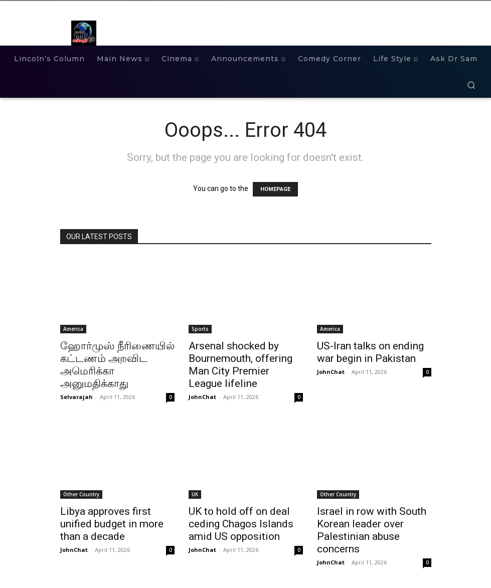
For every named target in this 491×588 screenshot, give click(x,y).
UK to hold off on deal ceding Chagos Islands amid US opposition (241, 523)
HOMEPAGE (275, 189)
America (73, 328)
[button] (471, 85)
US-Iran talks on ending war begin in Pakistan (370, 352)
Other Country (81, 494)
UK (195, 494)
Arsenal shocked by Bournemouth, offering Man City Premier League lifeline (240, 364)
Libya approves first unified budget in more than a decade (111, 523)
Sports (200, 328)
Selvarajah (76, 397)
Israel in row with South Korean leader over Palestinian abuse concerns (371, 530)
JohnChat (202, 397)
